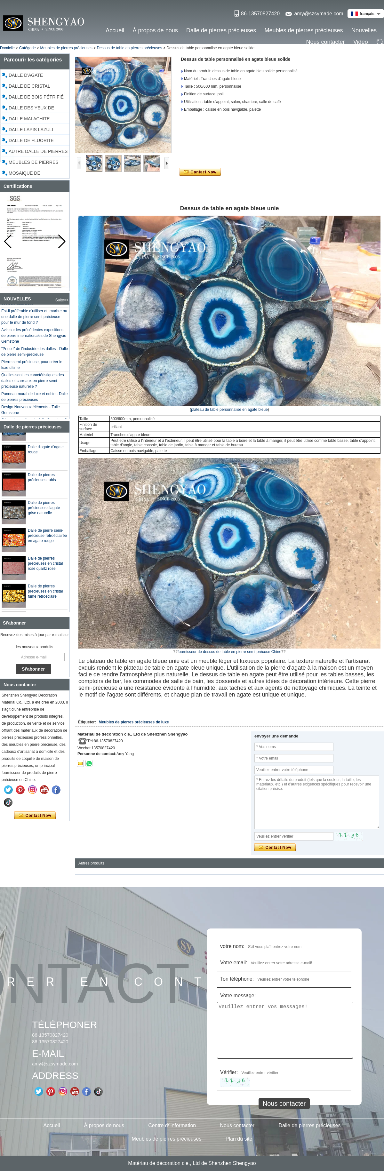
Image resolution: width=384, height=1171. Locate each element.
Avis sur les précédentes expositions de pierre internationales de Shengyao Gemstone (33, 338)
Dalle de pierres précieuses (221, 30)
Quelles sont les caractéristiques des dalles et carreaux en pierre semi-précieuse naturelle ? (32, 383)
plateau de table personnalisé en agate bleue (229, 409)
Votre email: (233, 962)
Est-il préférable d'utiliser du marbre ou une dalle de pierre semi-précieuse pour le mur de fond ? (34, 319)
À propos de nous (155, 30)
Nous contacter (325, 42)
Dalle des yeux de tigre (31, 108)
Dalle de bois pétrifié (36, 97)
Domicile (7, 48)
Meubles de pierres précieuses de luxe (134, 722)
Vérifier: (229, 1072)
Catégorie (27, 48)
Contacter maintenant (35, 815)
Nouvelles (364, 30)
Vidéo (360, 42)
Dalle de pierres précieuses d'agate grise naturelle (44, 510)
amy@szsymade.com (318, 13)
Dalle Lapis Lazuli (31, 129)
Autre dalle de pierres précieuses (38, 152)
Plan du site (239, 1139)
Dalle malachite (29, 118)
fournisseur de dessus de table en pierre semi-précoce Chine (229, 651)
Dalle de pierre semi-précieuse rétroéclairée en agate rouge (47, 537)
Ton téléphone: (237, 979)
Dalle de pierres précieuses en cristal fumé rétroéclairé (45, 593)
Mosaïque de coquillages (25, 174)
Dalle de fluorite (31, 140)
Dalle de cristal (29, 86)
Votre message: (238, 995)
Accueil (115, 30)
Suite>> (61, 300)
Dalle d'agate (26, 75)
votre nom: (232, 946)
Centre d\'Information (172, 1125)
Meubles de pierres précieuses (303, 30)
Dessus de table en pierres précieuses (129, 48)
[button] (62, 242)
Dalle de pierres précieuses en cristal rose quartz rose (45, 565)
